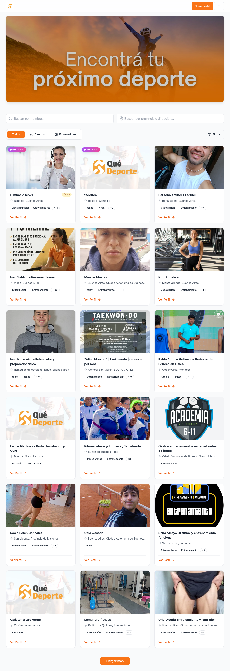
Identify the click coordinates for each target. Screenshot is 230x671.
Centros (37, 134)
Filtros (214, 134)
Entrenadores (65, 134)
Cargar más (115, 661)
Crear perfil (202, 6)
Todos (16, 134)
